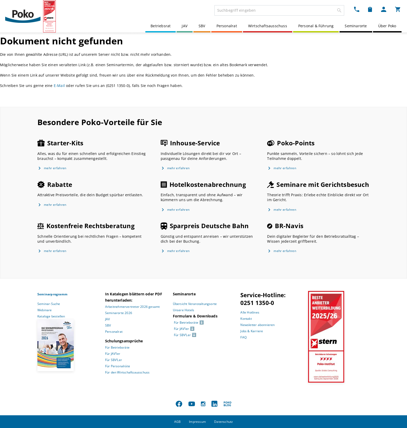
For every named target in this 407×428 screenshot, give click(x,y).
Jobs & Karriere (251, 331)
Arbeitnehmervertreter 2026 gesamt (132, 306)
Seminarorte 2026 (118, 313)
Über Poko (387, 25)
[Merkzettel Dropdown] (370, 9)
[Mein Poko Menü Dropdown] (383, 9)
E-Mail (59, 85)
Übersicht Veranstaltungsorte (195, 304)
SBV (202, 25)
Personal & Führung (316, 25)
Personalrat (226, 25)
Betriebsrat (161, 25)
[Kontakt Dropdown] (356, 9)
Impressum (197, 421)
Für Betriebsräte (117, 347)
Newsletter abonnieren (257, 325)
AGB (177, 421)
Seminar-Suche (48, 304)
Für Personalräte (117, 366)
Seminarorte (356, 25)
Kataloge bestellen (51, 316)
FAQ (243, 337)
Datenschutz (223, 421)
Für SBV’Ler (113, 360)
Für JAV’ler (112, 353)
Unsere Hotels (183, 310)
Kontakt (246, 318)
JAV (184, 25)
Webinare (44, 310)
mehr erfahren (55, 168)
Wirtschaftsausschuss (267, 25)
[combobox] (279, 10)
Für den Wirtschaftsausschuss (127, 372)
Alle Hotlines (249, 312)
